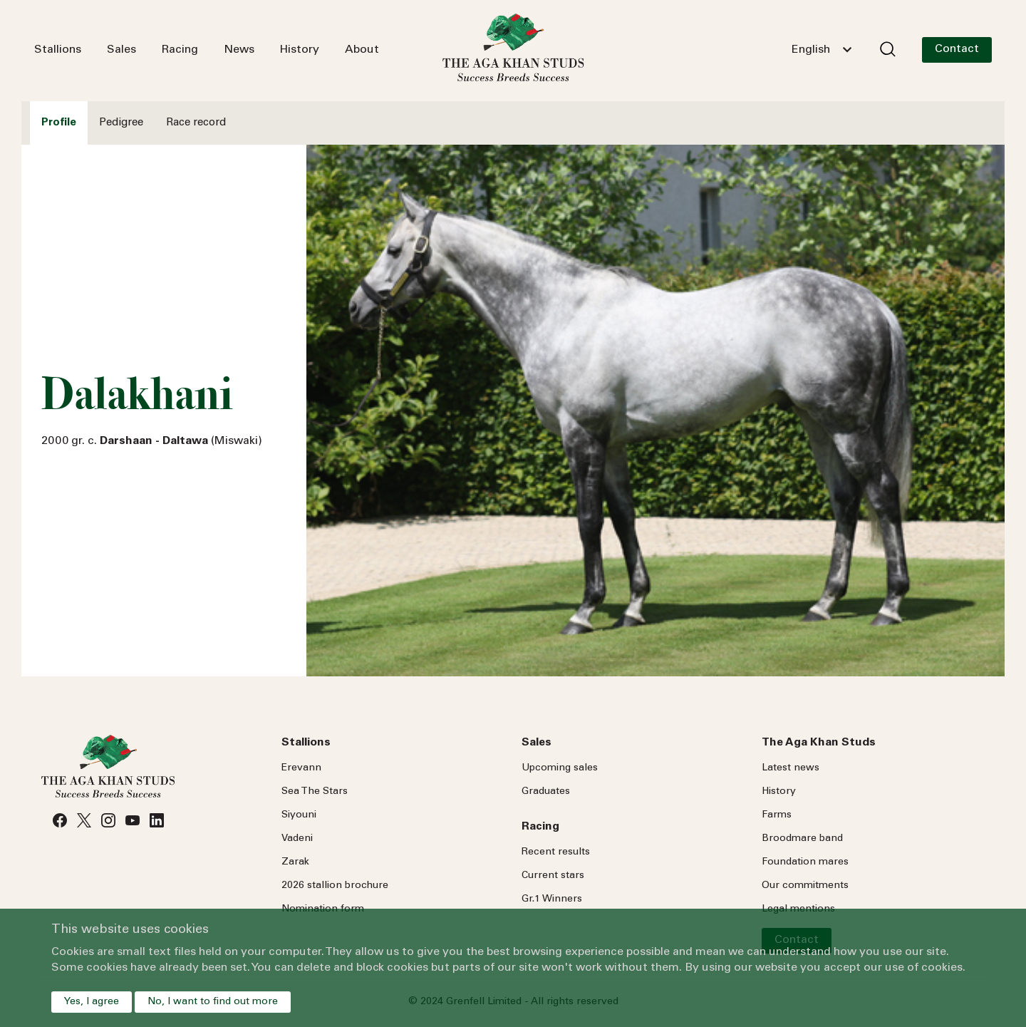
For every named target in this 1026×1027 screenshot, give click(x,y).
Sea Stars (314, 792)
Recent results (556, 852)
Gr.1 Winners (552, 899)
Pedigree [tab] (121, 123)
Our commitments (805, 886)
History (299, 50)
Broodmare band (802, 839)
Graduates (546, 792)
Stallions (57, 50)
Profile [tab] (58, 123)
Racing (180, 50)
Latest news (790, 768)
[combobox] (821, 50)
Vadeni (297, 839)
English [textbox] (811, 50)
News (239, 50)
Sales (121, 50)
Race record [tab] (196, 123)
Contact (957, 49)
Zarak (295, 862)
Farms (777, 815)
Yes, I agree (91, 1002)
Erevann (301, 768)
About (362, 50)
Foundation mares (805, 862)
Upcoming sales (560, 768)
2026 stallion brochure (334, 886)
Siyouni (298, 815)
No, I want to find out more (212, 1002)
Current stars (553, 876)
